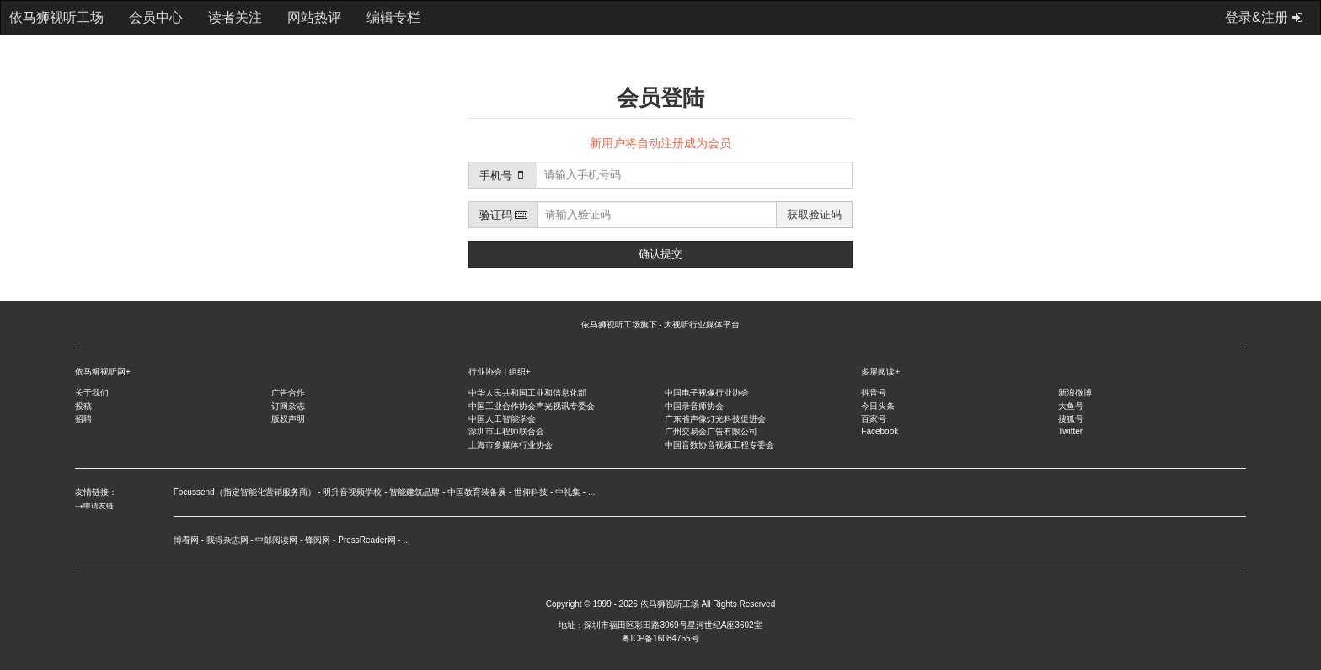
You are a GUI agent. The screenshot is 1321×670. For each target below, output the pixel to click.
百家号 (873, 418)
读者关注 (235, 17)
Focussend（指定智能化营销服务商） (245, 492)
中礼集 (567, 492)
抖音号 (873, 392)
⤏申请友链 (94, 506)
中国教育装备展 (476, 492)
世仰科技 (531, 492)
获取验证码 (814, 214)
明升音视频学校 (352, 492)
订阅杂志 (288, 406)
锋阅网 (317, 540)
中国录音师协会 (694, 406)
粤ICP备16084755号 (660, 638)
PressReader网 (366, 540)
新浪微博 (1075, 392)
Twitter (1070, 431)
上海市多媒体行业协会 (510, 444)
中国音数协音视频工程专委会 (719, 444)
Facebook (879, 431)
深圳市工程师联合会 (506, 431)
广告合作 (288, 392)
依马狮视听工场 (669, 604)
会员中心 (156, 17)
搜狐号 (1070, 418)
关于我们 (92, 392)
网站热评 (314, 17)
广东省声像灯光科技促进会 (715, 418)
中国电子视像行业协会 (707, 392)
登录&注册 (1264, 17)
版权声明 (288, 418)
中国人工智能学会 (502, 418)
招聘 (83, 418)
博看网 (186, 540)
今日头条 (878, 406)
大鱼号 (1070, 406)
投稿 (83, 406)
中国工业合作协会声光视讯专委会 (531, 406)
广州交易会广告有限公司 (711, 431)
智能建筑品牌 (414, 492)
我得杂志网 (227, 540)
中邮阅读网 (276, 540)
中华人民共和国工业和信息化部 (527, 392)
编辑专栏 (393, 17)
